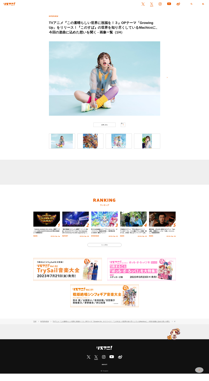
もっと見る (104, 251)
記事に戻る (104, 126)
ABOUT (104, 372)
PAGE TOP (199, 371)
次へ (166, 79)
